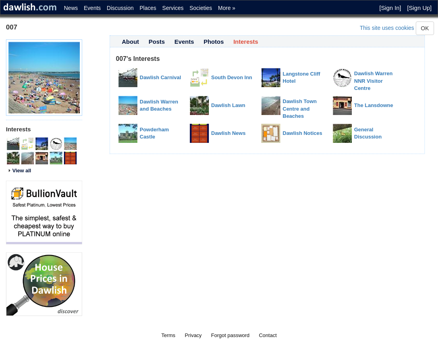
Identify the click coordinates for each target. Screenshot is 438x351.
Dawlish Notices (302, 133)
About (130, 41)
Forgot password (230, 335)
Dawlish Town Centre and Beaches (300, 108)
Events (92, 8)
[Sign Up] (419, 7)
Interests (246, 41)
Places (148, 8)
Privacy (193, 335)
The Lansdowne (373, 105)
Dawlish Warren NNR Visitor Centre (373, 80)
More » (226, 8)
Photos (214, 41)
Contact (268, 335)
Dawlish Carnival (160, 77)
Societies (200, 8)
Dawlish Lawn (228, 105)
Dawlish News (228, 133)
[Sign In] (390, 7)
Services (173, 8)
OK (425, 28)
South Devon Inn (231, 77)
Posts (157, 41)
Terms (168, 335)
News (71, 8)
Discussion (120, 8)
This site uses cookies (387, 28)
